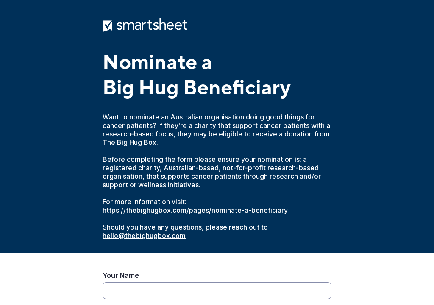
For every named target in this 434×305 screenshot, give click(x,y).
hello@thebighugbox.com (144, 235)
